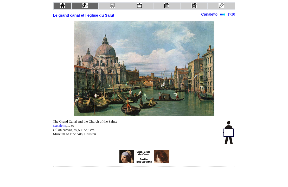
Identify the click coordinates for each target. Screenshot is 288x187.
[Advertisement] (94, 156)
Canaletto (209, 14)
